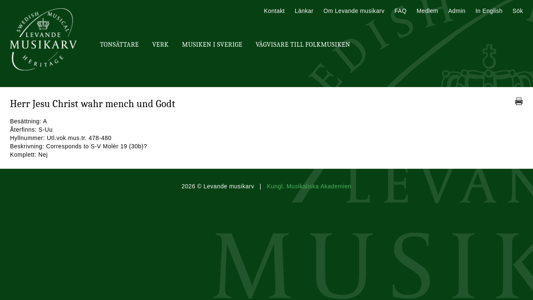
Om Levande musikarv (354, 11)
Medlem (427, 11)
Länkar (304, 11)
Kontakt (274, 11)
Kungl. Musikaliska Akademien (309, 186)
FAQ (400, 11)
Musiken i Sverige (212, 44)
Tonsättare (119, 44)
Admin (456, 11)
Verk (160, 44)
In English (489, 11)
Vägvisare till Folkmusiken (303, 44)
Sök (518, 11)
